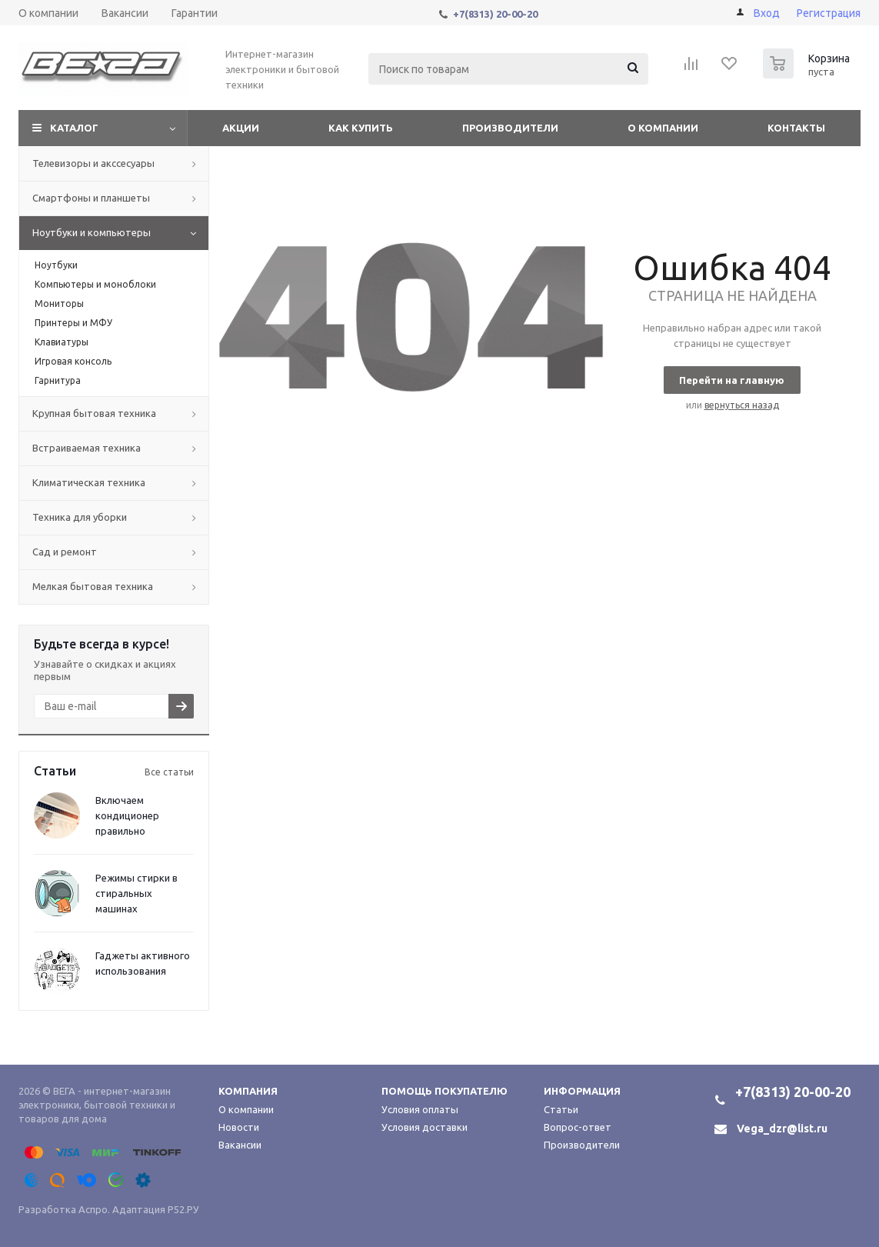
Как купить (360, 127)
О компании (663, 127)
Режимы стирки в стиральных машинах (136, 893)
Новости (238, 1127)
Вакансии (239, 1144)
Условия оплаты (419, 1109)
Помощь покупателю (444, 1090)
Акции (240, 127)
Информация (582, 1090)
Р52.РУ (183, 1209)
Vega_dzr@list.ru (782, 1128)
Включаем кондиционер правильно (127, 815)
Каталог (74, 127)
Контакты (796, 127)
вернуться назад (741, 405)
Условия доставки (424, 1127)
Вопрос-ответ (577, 1127)
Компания (248, 1090)
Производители (510, 127)
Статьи (561, 1109)
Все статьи (169, 772)
